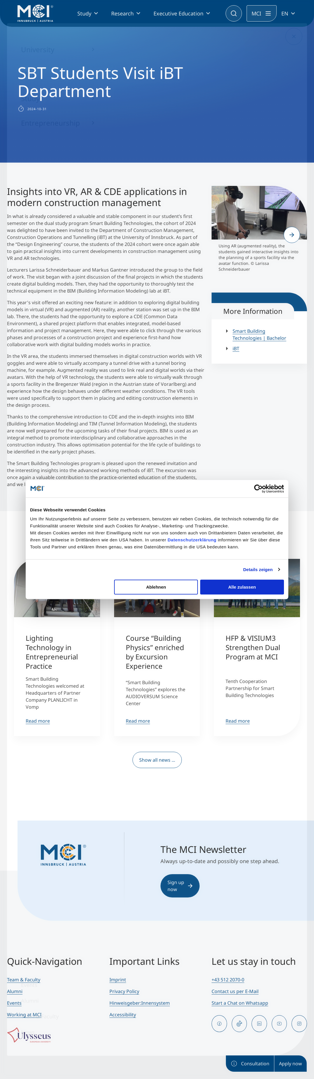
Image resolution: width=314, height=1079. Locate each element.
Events (14, 1003)
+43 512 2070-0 (228, 979)
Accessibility (122, 1014)
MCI (256, 13)
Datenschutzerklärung (192, 539)
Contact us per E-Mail (235, 991)
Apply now (290, 1063)
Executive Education (178, 13)
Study (84, 13)
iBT (236, 348)
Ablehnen (156, 587)
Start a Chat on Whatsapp (240, 1003)
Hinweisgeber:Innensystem (139, 1003)
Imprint (117, 979)
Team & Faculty (23, 979)
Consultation (250, 1063)
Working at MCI (24, 1014)
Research (122, 13)
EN (284, 13)
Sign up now (180, 886)
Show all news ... (157, 760)
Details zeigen (258, 569)
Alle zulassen (242, 587)
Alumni (14, 991)
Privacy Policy (124, 991)
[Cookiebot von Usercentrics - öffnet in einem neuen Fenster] (258, 488)
